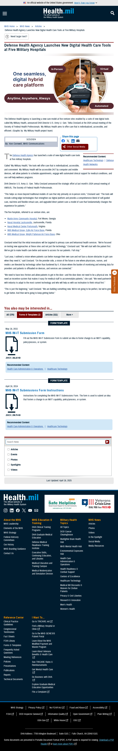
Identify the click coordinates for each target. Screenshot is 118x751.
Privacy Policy (34, 707)
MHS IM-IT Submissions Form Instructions (35, 390)
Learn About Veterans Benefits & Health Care (42, 653)
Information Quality (56, 714)
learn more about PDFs (63, 743)
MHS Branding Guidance (15, 548)
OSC (75, 720)
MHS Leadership (11, 523)
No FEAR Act (55, 707)
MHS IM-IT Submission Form (25, 333)
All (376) (10, 314)
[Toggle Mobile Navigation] (4, 13)
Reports (7, 674)
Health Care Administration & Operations (25, 369)
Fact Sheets (9, 636)
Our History (9, 544)
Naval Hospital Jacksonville (19, 222)
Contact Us (9, 553)
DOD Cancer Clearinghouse (66, 533)
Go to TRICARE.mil (40, 621)
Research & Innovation (70, 600)
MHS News (94, 520)
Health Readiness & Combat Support (69, 570)
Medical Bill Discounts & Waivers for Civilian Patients (71, 588)
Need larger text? (16, 36)
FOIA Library (9, 640)
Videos (14, 469)
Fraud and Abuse (77, 707)
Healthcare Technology (93, 160)
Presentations (10, 665)
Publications (9, 670)
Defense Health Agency (22, 155)
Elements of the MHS (13, 528)
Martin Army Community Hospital (22, 218)
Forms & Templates (12, 645)
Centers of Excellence (70, 576)
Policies (7, 661)
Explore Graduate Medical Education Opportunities (43, 686)
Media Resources (96, 545)
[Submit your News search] (107, 442)
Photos (14, 459)
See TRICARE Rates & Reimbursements (42, 663)
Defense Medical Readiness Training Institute (40, 545)
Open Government (81, 714)
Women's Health (67, 608)
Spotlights (16, 464)
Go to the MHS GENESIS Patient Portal (43, 635)
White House (59, 720)
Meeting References (13, 657)
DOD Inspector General (29, 714)
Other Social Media (74, 146)
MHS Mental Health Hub (71, 546)
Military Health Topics (68, 521)
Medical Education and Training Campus (42, 565)
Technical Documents (13, 679)
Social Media (94, 541)
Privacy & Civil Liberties (71, 595)
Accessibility (98, 707)
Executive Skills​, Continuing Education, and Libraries (41, 555)
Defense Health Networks (98, 162)
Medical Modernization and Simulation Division (42, 572)
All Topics (64, 527)
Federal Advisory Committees (11, 539)
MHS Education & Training (42, 521)
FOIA (8, 714)
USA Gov (41, 720)
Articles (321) (51, 314)
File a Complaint (39, 691)
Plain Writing (103, 714)
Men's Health (66, 604)
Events (14, 454)
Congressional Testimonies (10, 630)
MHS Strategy (10, 532)
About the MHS (12, 520)
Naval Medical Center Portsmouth (22, 226)
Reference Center (14, 617)
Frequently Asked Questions (11, 651)
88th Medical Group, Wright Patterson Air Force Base (31, 234)
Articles (14, 449)
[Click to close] (114, 272)
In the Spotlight (95, 537)
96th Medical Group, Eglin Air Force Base (25, 230)
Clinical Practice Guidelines (11, 623)
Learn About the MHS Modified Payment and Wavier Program (42, 643)
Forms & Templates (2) (29, 314)
